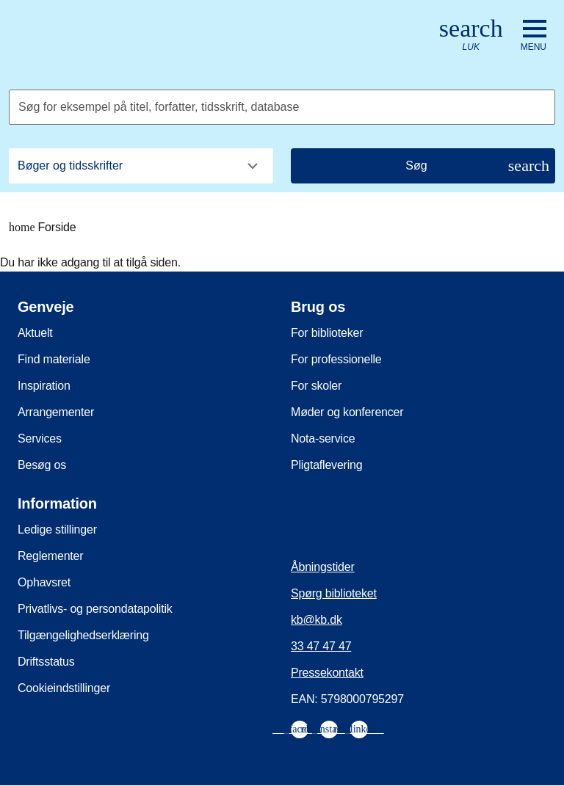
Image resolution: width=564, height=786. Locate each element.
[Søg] (423, 165)
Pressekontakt (327, 672)
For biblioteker (327, 333)
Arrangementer (56, 412)
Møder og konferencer (347, 412)
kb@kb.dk (316, 620)
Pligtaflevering (327, 465)
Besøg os (42, 465)
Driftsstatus (46, 661)
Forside (42, 227)
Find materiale (54, 359)
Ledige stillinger (57, 529)
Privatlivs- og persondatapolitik (95, 609)
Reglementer (50, 556)
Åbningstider (323, 567)
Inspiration (44, 385)
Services (40, 438)
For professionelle (336, 359)
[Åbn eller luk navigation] (533, 36)
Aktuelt (35, 333)
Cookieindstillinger (64, 688)
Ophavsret (44, 582)
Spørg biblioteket (334, 593)
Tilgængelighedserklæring (83, 635)
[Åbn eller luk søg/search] (471, 36)
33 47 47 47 (321, 646)
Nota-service (323, 438)
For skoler (316, 385)
